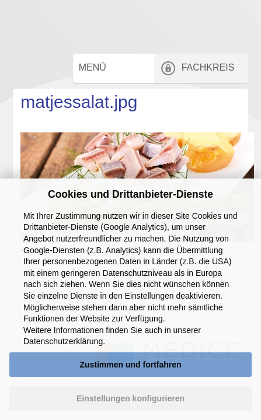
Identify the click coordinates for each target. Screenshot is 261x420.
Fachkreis (215, 92)
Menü (103, 92)
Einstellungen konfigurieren (130, 398)
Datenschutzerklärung (63, 341)
